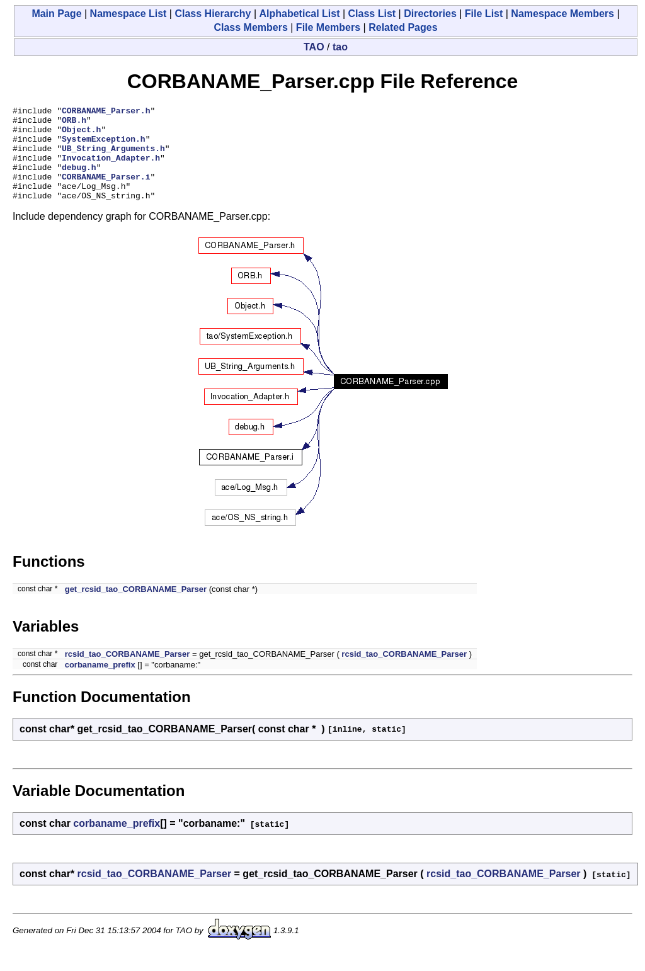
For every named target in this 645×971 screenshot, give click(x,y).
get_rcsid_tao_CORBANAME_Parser (136, 608)
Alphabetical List (299, 13)
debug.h (79, 180)
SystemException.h (104, 146)
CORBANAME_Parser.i (106, 191)
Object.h (81, 134)
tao (340, 47)
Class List (372, 13)
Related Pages (402, 27)
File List (484, 13)
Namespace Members (562, 13)
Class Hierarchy (212, 13)
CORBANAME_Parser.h (106, 112)
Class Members (250, 27)
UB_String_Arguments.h (113, 157)
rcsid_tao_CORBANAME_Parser (127, 673)
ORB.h (74, 123)
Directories (430, 13)
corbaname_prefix (100, 683)
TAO (314, 47)
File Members (328, 27)
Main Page (56, 13)
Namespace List (128, 13)
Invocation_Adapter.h (111, 168)
